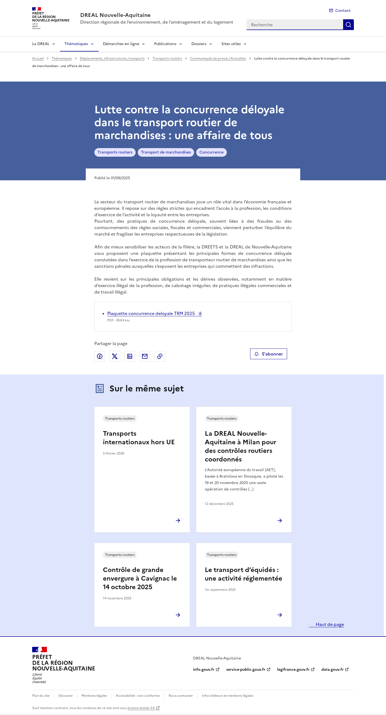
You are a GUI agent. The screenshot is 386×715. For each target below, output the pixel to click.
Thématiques (76, 44)
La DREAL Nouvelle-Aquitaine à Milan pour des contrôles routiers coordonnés (240, 446)
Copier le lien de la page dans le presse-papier (159, 356)
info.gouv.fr (203, 669)
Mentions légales (94, 695)
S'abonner (268, 354)
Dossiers (198, 44)
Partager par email (144, 356)
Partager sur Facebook (99, 356)
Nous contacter (181, 695)
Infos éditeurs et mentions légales (227, 695)
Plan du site (41, 695)
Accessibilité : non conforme (138, 695)
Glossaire (65, 695)
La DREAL (40, 44)
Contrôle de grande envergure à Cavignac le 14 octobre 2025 (140, 578)
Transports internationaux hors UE (139, 438)
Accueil (38, 58)
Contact (343, 10)
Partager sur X (114, 356)
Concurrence (211, 152)
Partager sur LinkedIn (129, 356)
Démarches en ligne (121, 44)
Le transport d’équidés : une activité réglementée (243, 574)
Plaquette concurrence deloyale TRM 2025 (151, 313)
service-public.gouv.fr (245, 669)
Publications (165, 44)
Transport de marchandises (166, 152)
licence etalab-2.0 (141, 708)
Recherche (348, 24)
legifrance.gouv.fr (293, 669)
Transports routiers (167, 58)
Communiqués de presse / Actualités (218, 58)
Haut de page (329, 624)
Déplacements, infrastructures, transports (112, 58)
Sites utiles (231, 44)
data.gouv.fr (332, 669)
